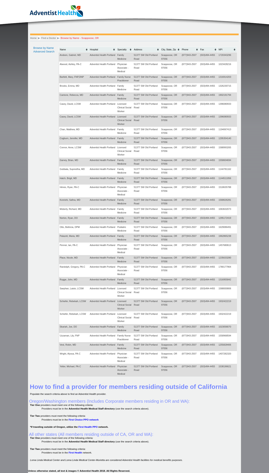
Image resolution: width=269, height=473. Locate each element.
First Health (75, 452)
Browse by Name (43, 48)
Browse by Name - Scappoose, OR (80, 38)
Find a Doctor (48, 38)
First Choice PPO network (83, 419)
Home (33, 38)
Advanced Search (44, 51)
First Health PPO (88, 427)
